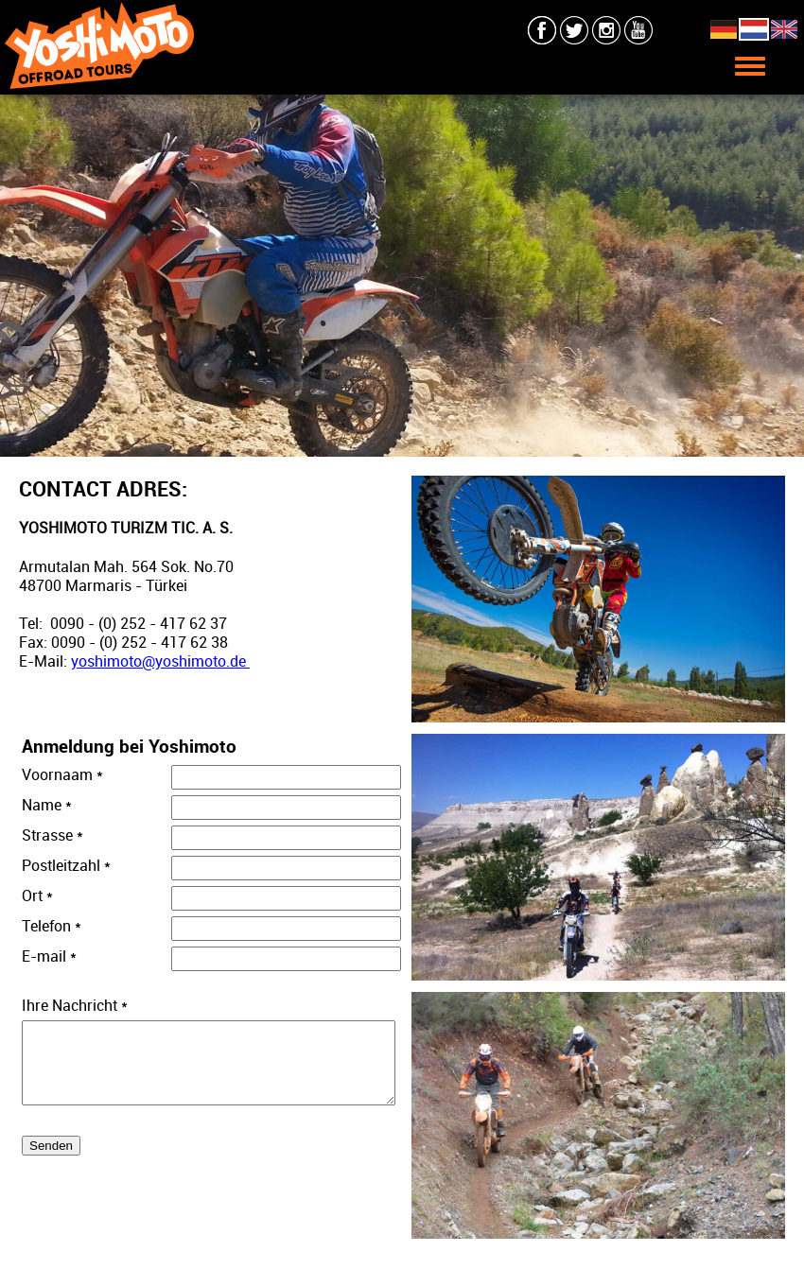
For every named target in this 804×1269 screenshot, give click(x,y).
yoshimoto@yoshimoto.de (160, 661)
